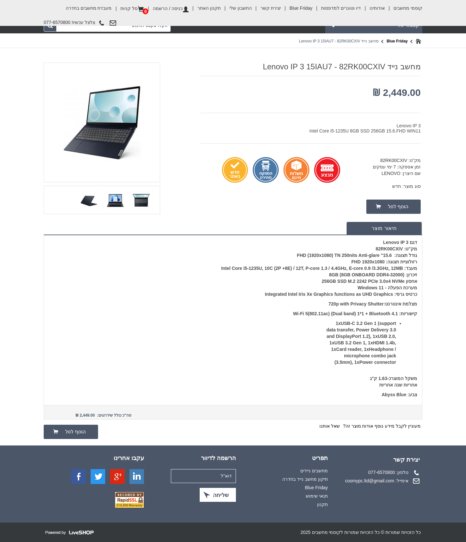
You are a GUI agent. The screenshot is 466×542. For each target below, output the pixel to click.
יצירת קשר (266, 8)
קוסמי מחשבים (403, 6)
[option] (140, 199)
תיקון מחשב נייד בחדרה (305, 479)
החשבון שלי (236, 8)
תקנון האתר (205, 8)
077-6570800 (381, 472)
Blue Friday (297, 8)
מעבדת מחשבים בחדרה (89, 8)
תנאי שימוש (317, 496)
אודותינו (373, 8)
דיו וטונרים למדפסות (336, 8)
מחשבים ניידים (314, 470)
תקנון (322, 504)
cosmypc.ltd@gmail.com (369, 480)
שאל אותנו (329, 426)
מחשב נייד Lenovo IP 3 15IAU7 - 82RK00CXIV (339, 41)
